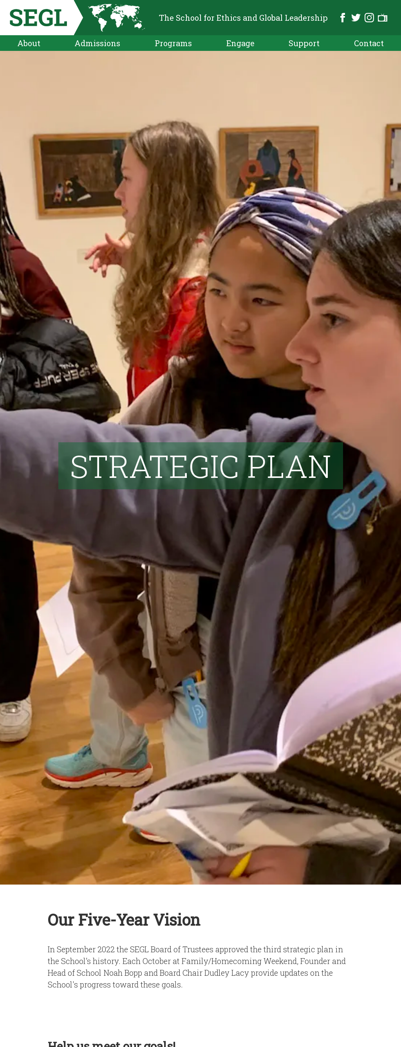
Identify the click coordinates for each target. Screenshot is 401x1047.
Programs (173, 43)
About (28, 43)
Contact (369, 43)
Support (304, 43)
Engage (240, 43)
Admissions (97, 43)
